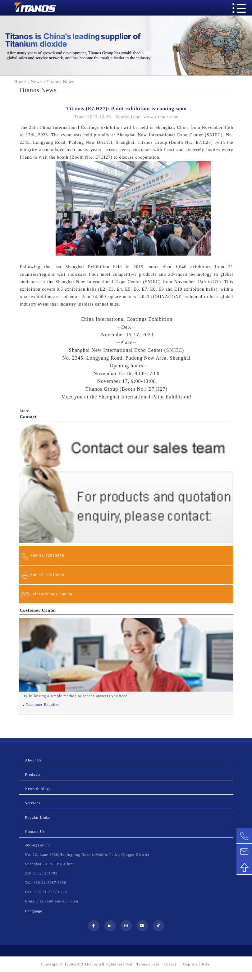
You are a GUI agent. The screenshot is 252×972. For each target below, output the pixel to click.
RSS (205, 964)
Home (20, 81)
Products (33, 774)
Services (32, 803)
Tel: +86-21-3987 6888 (45, 882)
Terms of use (147, 964)
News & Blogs (38, 789)
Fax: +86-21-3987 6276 (46, 892)
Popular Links (37, 817)
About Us (33, 760)
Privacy (170, 964)
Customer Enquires (43, 704)
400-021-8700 (37, 845)
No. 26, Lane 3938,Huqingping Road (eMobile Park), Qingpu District (87, 854)
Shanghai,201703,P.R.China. (50, 864)
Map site (190, 964)
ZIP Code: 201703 (41, 873)
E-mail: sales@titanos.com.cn (51, 901)
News (36, 81)
